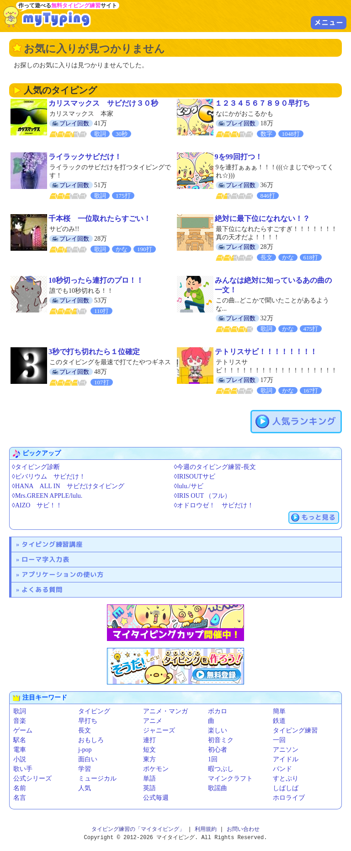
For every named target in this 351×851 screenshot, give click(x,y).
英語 (149, 788)
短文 (149, 749)
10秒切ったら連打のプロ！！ (96, 280)
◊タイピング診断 (36, 466)
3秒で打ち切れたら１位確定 (94, 351)
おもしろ (91, 740)
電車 (19, 749)
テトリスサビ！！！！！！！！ (266, 351)
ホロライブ (289, 797)
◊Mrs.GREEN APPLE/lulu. (47, 495)
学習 (84, 768)
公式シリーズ (32, 778)
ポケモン (156, 768)
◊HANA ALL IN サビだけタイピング (68, 486)
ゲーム (22, 730)
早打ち (87, 720)
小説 (19, 759)
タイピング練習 (295, 730)
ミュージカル (97, 778)
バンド (282, 768)
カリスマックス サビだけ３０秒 (103, 103)
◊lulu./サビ (188, 486)
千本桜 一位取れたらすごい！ (99, 218)
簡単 (279, 711)
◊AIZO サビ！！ (37, 505)
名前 (19, 788)
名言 (19, 797)
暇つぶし (221, 768)
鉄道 (279, 720)
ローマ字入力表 (45, 559)
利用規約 (206, 829)
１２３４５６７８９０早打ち (262, 103)
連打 (149, 740)
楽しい (217, 730)
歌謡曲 (217, 788)
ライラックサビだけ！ (85, 157)
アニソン (285, 749)
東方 (149, 759)
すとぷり (285, 778)
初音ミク (221, 740)
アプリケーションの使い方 (62, 574)
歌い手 (22, 768)
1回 (213, 759)
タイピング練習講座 (52, 544)
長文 (84, 730)
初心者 (217, 749)
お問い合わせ (243, 829)
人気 (84, 788)
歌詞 (19, 711)
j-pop (85, 749)
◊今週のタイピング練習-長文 (215, 466)
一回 (279, 740)
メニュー (328, 22)
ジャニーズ (159, 730)
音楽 (19, 720)
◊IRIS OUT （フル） (202, 495)
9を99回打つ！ (238, 157)
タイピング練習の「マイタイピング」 (138, 829)
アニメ (152, 720)
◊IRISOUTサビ (194, 476)
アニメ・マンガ (165, 711)
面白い (87, 759)
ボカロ (217, 711)
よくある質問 (42, 589)
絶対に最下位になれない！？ (262, 218)
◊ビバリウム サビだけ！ (48, 476)
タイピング (94, 711)
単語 (149, 778)
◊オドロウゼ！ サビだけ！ (214, 505)
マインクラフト (230, 778)
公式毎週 (156, 797)
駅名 (19, 740)
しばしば (285, 788)
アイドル (285, 759)
